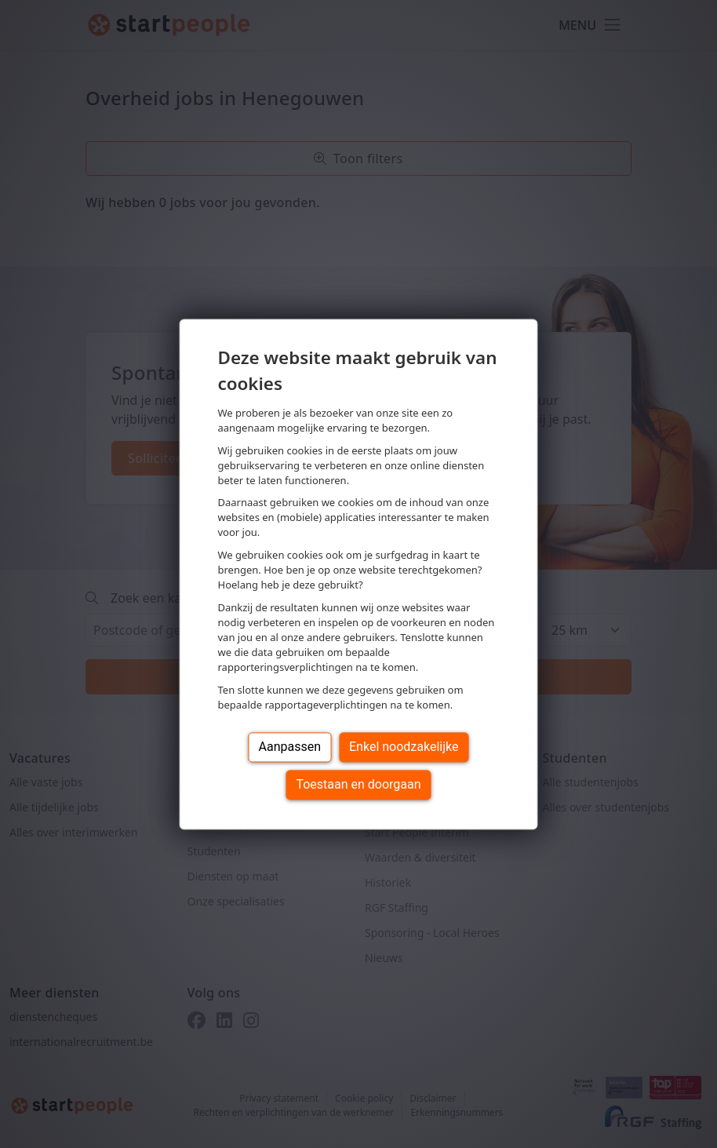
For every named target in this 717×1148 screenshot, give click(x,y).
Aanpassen (290, 746)
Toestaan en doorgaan (358, 784)
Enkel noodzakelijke (403, 746)
